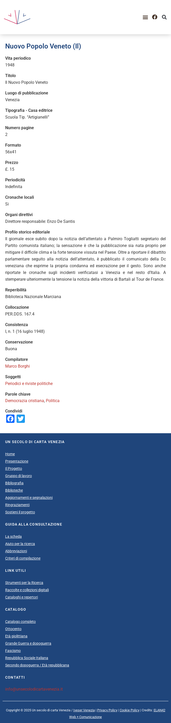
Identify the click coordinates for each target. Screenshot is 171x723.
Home (10, 454)
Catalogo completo (20, 621)
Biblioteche (14, 490)
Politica (53, 400)
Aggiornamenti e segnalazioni (29, 497)
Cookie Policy (129, 710)
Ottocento (13, 629)
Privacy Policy (107, 710)
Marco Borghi (17, 366)
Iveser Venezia (84, 710)
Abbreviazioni (16, 551)
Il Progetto (13, 468)
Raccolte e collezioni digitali (27, 590)
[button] (145, 17)
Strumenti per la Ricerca (24, 583)
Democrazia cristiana (24, 400)
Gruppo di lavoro (18, 476)
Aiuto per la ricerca (20, 544)
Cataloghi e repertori (21, 597)
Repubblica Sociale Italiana (26, 658)
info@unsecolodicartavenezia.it (34, 689)
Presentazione (16, 461)
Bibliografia (14, 483)
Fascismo (13, 651)
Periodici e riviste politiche (29, 383)
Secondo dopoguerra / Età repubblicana (37, 665)
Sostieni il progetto (20, 512)
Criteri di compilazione (22, 558)
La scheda (13, 536)
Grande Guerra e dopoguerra (28, 643)
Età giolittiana (16, 636)
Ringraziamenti (17, 505)
